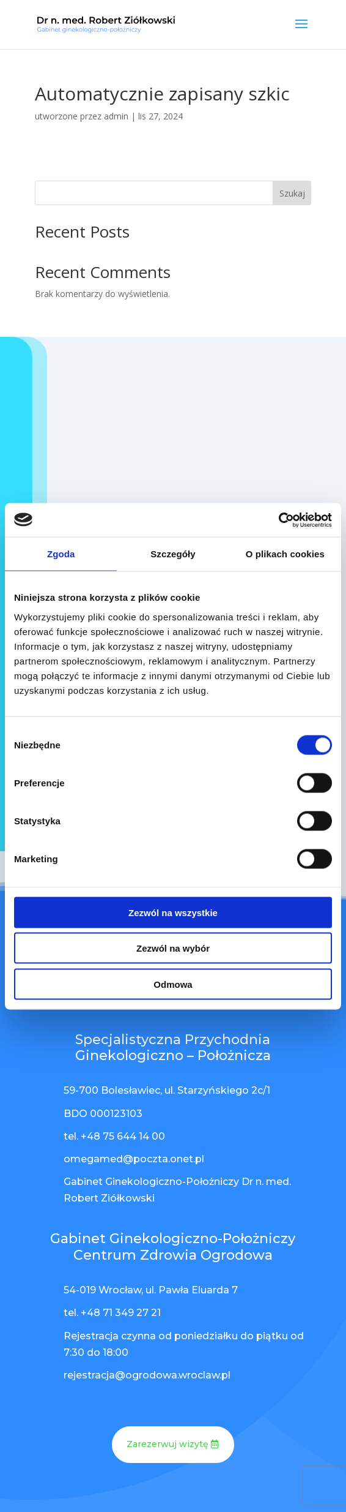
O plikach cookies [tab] (285, 554)
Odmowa (172, 984)
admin (116, 116)
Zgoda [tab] (61, 554)
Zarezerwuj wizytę (167, 1444)
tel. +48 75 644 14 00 (114, 1136)
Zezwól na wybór (173, 948)
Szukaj (292, 193)
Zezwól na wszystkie (173, 912)
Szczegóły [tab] (172, 554)
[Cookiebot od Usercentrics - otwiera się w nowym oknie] (278, 520)
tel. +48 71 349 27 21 (112, 1312)
